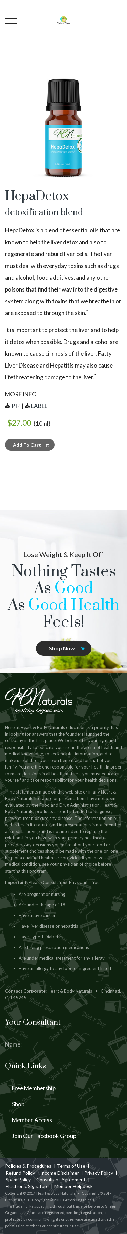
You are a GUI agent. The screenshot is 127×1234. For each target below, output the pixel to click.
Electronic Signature (27, 1186)
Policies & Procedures (28, 1166)
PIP (16, 405)
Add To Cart (31, 445)
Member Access (32, 1120)
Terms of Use (71, 1166)
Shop (18, 1104)
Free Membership (34, 1088)
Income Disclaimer (59, 1173)
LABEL (39, 405)
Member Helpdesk (73, 1186)
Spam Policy (18, 1179)
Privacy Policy (98, 1173)
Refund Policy (20, 1173)
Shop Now (66, 648)
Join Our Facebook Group (44, 1135)
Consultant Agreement (61, 1179)
